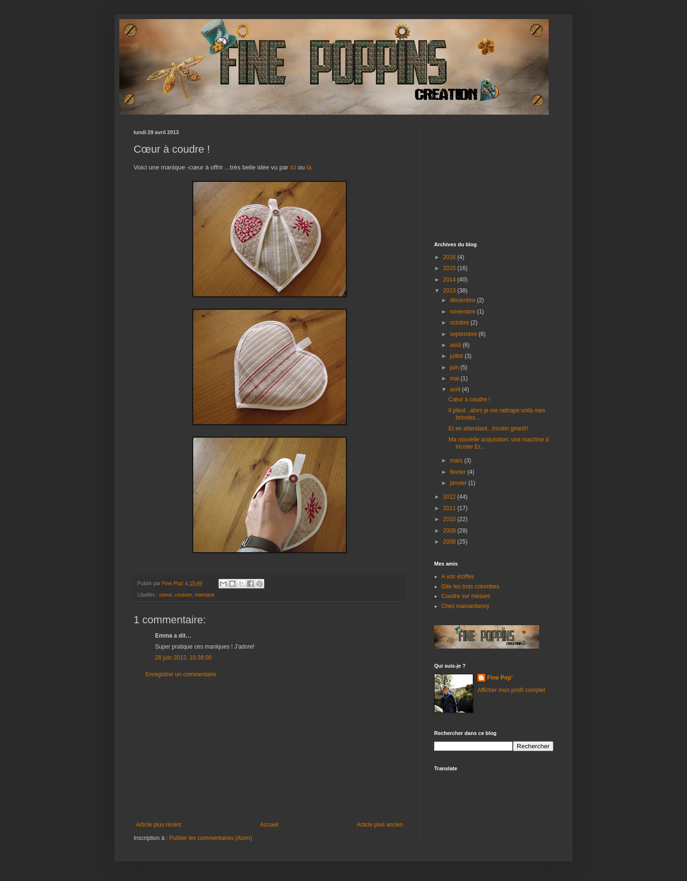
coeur (165, 595)
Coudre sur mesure (465, 596)
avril (456, 389)
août (456, 345)
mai (455, 378)
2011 (450, 508)
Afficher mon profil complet (511, 690)
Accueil (269, 824)
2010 (450, 519)
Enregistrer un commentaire (181, 674)
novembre (463, 311)
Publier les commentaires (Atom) (210, 838)
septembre (464, 334)
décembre (463, 300)
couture (183, 595)
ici (293, 167)
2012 (450, 496)
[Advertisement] (269, 749)
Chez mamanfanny (465, 606)
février (459, 472)
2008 (450, 541)
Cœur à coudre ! (469, 399)
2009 (450, 530)
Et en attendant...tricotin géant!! (488, 428)
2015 (450, 268)
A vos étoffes (457, 576)
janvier (459, 483)
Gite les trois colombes (470, 586)
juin (455, 367)
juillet (457, 356)
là (309, 167)
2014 (450, 279)
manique (204, 595)
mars (457, 460)
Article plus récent (158, 824)
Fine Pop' (500, 677)
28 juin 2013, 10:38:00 (183, 657)
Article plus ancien (380, 824)
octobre (460, 322)
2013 (450, 290)
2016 (450, 257)
